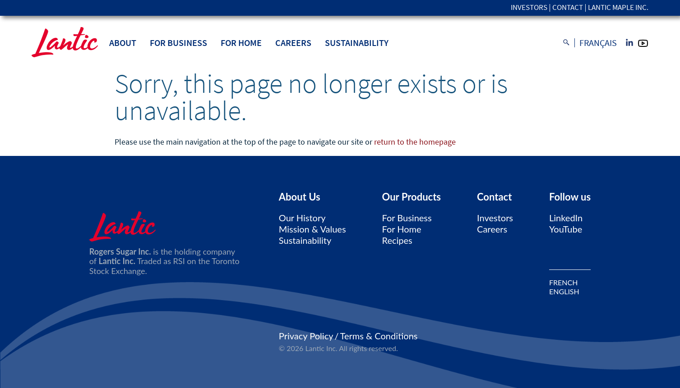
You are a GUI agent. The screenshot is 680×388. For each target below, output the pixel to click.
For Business (178, 42)
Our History (302, 217)
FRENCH (563, 282)
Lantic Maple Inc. (618, 8)
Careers (293, 42)
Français (598, 42)
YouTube (565, 228)
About (122, 42)
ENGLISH (564, 291)
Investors (529, 8)
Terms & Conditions (379, 335)
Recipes (397, 240)
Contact (567, 8)
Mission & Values (312, 228)
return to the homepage (415, 142)
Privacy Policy (306, 335)
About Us (299, 197)
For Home (241, 42)
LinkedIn (566, 217)
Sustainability (357, 42)
